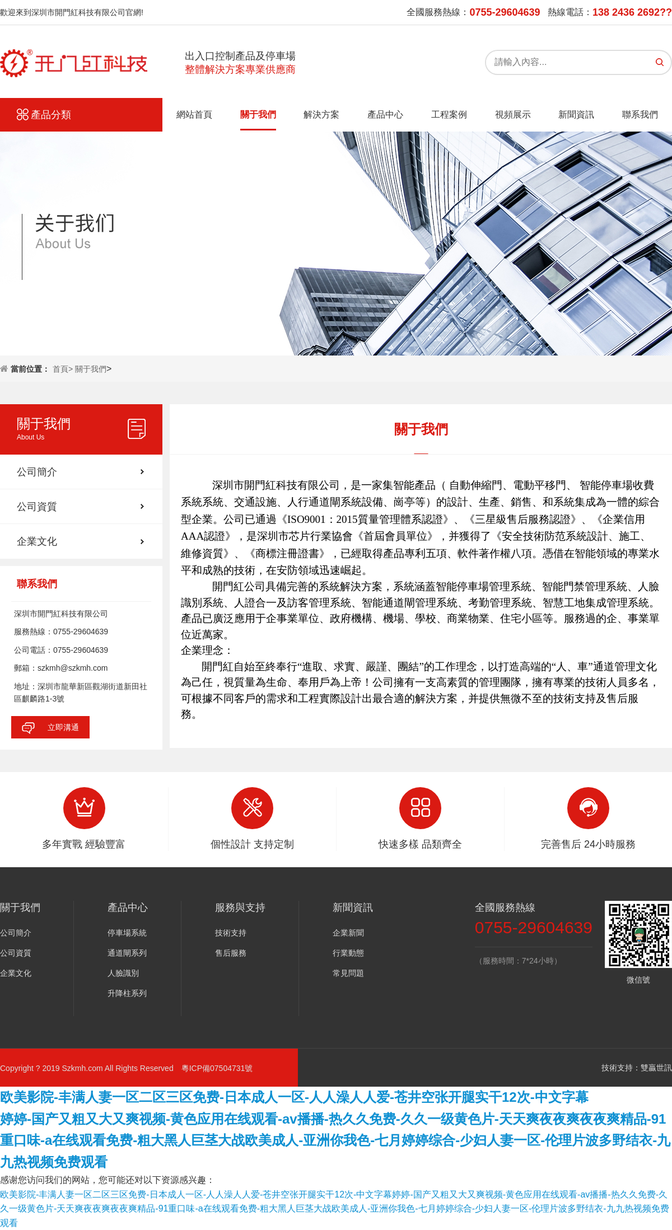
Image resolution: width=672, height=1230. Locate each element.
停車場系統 (127, 932)
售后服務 (230, 952)
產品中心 (385, 114)
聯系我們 (640, 114)
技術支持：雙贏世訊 (636, 1067)
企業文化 (37, 541)
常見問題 (348, 973)
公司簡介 (37, 472)
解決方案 (321, 114)
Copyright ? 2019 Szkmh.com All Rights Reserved (90, 1068)
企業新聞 (348, 932)
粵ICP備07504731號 (217, 1068)
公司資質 (37, 506)
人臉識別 (123, 973)
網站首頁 (194, 114)
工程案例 (449, 114)
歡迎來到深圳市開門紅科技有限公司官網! (71, 12)
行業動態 (348, 952)
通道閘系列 (127, 952)
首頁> (64, 368)
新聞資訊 (576, 114)
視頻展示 (513, 114)
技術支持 (230, 932)
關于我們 (258, 114)
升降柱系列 (127, 993)
